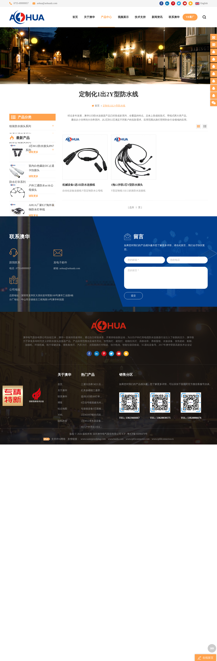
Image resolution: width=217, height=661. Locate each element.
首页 (75, 17)
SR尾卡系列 (16, 189)
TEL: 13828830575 (160, 625)
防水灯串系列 (17, 181)
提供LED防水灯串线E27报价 (92, 604)
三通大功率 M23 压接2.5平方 (92, 591)
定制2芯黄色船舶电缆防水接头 (41, 403)
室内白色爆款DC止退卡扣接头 (41, 265)
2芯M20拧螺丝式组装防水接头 (92, 622)
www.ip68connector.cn (163, 655)
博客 (60, 610)
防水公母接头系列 (20, 142)
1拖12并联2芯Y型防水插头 (127, 184)
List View (204, 126)
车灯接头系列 (17, 173)
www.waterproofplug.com (93, 655)
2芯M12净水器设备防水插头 (92, 628)
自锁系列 (14, 213)
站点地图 (62, 616)
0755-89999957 (21, 3)
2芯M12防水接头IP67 (41, 243)
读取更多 (33, 249)
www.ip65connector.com (138, 655)
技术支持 (140, 17)
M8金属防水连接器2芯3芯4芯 (41, 344)
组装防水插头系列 (20, 126)
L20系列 (14, 221)
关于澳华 (89, 17)
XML (60, 622)
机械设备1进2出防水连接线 (78, 184)
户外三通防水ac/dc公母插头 (41, 285)
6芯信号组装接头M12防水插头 (92, 610)
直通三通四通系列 (20, 134)
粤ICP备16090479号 (137, 650)
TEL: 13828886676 (191, 625)
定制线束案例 (17, 197)
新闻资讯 (157, 17)
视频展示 (123, 17)
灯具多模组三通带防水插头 (92, 598)
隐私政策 (62, 628)
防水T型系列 (17, 166)
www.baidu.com (116, 655)
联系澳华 (174, 17)
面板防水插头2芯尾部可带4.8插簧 (41, 383)
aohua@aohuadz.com (47, 3)
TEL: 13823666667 (129, 625)
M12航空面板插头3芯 (41, 361)
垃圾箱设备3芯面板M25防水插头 (92, 616)
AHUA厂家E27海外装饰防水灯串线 (41, 304)
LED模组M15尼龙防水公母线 (42, 324)
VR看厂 (190, 17)
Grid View (198, 126)
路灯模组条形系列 (20, 150)
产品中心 (106, 17)
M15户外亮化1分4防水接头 (92, 634)
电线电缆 (14, 205)
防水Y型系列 (17, 158)
